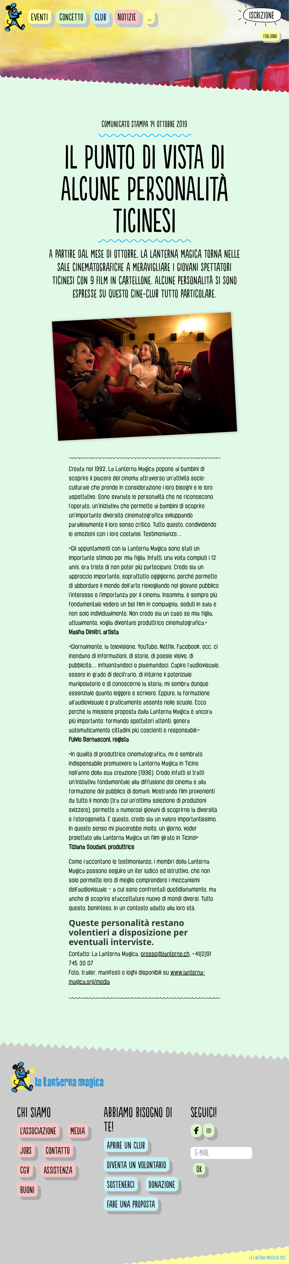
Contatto (58, 1151)
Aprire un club (126, 1145)
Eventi (39, 17)
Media (77, 1131)
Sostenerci (121, 1185)
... (150, 17)
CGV (25, 1170)
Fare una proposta (131, 1204)
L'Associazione (38, 1131)
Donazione (162, 1185)
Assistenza (58, 1170)
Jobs (26, 1151)
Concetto (71, 17)
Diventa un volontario (136, 1165)
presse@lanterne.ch (165, 954)
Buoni (27, 1190)
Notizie (127, 17)
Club (100, 17)
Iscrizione (261, 15)
